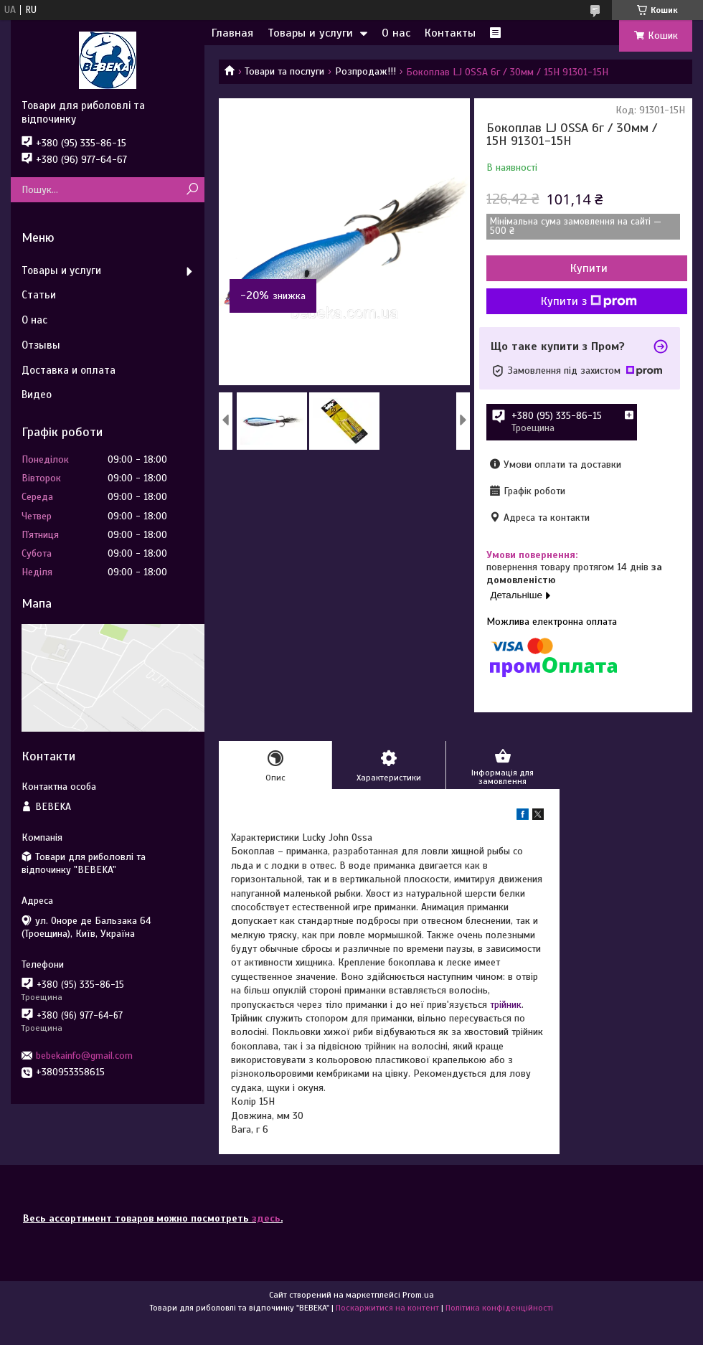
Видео (37, 394)
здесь (266, 1218)
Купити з (589, 301)
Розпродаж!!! (365, 71)
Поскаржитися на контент (387, 1308)
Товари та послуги (284, 71)
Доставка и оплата (68, 370)
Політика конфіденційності (499, 1308)
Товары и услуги (310, 33)
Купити (589, 268)
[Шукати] (191, 189)
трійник (506, 1005)
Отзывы (41, 345)
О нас (396, 33)
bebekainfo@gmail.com (84, 1055)
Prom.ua (418, 1295)
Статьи (39, 294)
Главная (232, 33)
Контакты (450, 33)
